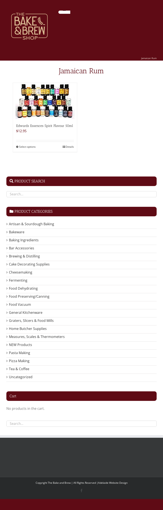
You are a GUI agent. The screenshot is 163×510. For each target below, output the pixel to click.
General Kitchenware (25, 312)
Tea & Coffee (19, 369)
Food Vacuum (20, 304)
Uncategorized (20, 377)
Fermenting (18, 280)
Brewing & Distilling (24, 256)
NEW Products (20, 344)
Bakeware (16, 232)
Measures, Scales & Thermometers (37, 336)
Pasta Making (19, 352)
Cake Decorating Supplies (29, 264)
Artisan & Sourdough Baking (31, 224)
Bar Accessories (21, 248)
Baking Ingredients (24, 240)
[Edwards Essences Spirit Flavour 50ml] (45, 101)
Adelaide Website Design (113, 483)
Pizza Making (19, 361)
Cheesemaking (20, 272)
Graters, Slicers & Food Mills (31, 320)
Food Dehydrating (23, 288)
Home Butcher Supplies (28, 328)
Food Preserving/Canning (29, 296)
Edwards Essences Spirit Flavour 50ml (44, 126)
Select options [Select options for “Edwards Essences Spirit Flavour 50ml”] (27, 147)
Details (70, 147)
